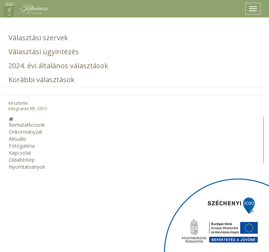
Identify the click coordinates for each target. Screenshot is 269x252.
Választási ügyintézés (43, 51)
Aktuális (17, 138)
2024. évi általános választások (58, 65)
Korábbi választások (41, 79)
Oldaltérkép (22, 159)
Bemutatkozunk (27, 124)
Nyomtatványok (27, 166)
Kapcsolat (20, 152)
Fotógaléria (22, 145)
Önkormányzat (25, 131)
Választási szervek (38, 37)
